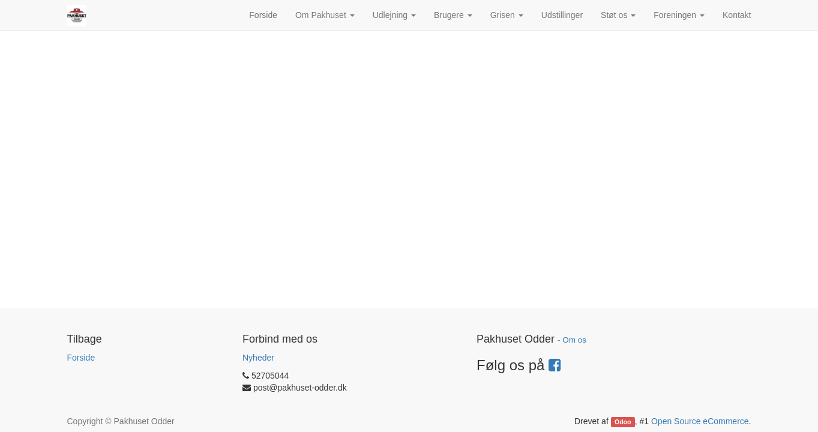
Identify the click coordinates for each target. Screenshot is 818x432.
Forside (81, 357)
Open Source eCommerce (700, 421)
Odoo (623, 421)
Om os (574, 339)
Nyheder (258, 357)
